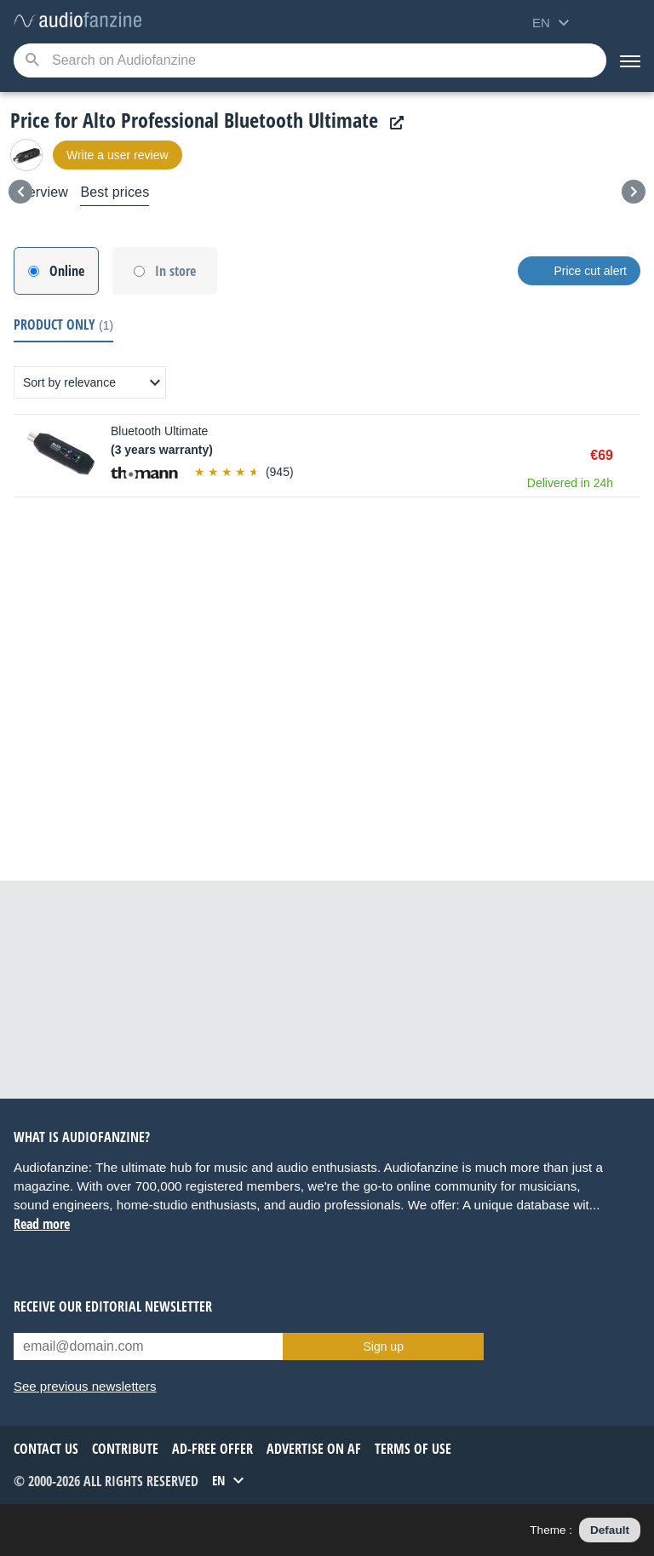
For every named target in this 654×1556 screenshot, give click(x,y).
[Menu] (630, 60)
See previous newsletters (85, 1386)
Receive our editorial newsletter (113, 1306)
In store (175, 270)
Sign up (383, 1346)
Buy (632, 455)
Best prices (114, 192)
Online (66, 270)
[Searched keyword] (310, 60)
